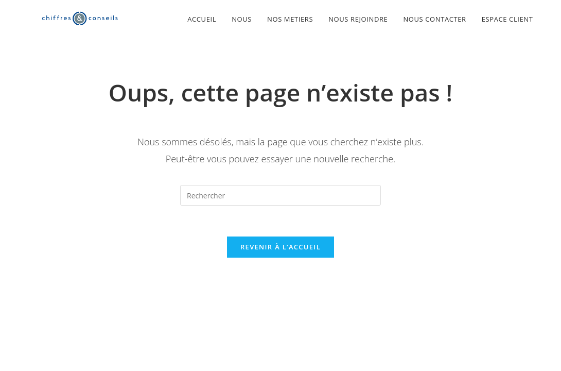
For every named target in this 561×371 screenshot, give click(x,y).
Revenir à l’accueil (280, 246)
